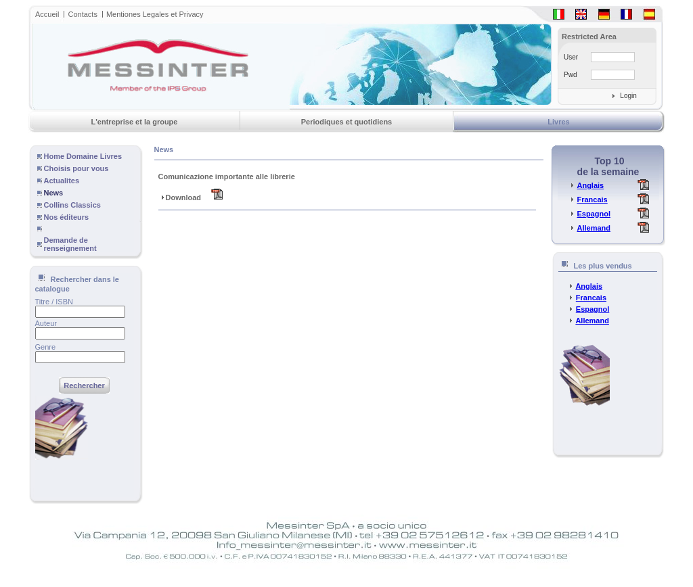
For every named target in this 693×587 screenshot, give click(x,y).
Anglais (590, 185)
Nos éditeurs (66, 217)
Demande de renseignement (70, 244)
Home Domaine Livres (83, 156)
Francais (592, 199)
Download (190, 197)
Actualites (62, 181)
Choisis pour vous (76, 168)
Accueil (47, 14)
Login (628, 95)
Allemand (593, 228)
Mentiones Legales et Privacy (155, 14)
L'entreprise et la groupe (134, 122)
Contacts (82, 14)
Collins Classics (72, 205)
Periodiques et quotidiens (346, 122)
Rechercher (84, 385)
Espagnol (593, 214)
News (54, 193)
